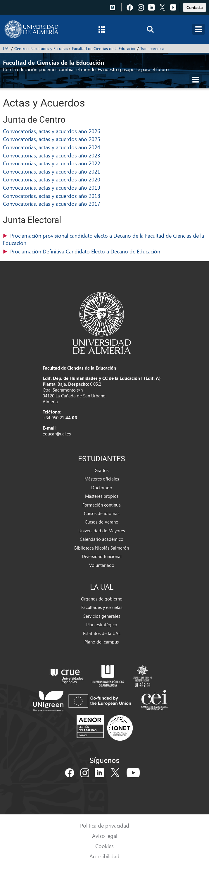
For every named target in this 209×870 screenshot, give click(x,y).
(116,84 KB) (104, 239)
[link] (194, 6)
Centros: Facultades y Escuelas (41, 48)
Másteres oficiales (101, 479)
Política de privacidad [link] (104, 825)
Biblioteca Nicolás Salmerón (101, 548)
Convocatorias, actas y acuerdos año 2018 (51, 195)
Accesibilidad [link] (104, 856)
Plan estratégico (101, 624)
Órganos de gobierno (101, 599)
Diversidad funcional (102, 556)
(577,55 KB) (104, 251)
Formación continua (101, 505)
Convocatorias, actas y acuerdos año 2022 (51, 163)
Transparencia (152, 48)
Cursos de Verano (101, 522)
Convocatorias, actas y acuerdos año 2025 (51, 139)
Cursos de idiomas (101, 513)
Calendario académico (101, 539)
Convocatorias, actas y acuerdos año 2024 (51, 147)
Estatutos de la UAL (101, 633)
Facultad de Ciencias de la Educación (104, 48)
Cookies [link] (104, 846)
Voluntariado (101, 565)
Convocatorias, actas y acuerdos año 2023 (51, 155)
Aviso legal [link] (104, 835)
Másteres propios (101, 496)
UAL (7, 48)
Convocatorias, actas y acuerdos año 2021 (51, 171)
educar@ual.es (57, 434)
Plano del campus (101, 642)
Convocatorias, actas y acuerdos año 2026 (51, 131)
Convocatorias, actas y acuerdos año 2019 (51, 187)
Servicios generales (101, 616)
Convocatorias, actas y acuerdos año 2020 (51, 179)
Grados (101, 470)
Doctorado (101, 487)
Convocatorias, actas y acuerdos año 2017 (51, 203)
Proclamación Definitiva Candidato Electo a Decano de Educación (85, 251)
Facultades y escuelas (101, 607)
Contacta (194, 7)
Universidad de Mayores (101, 530)
